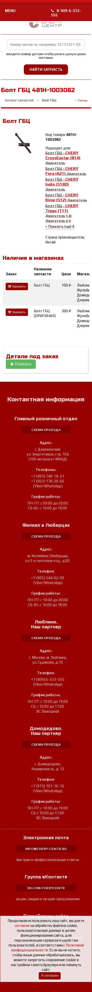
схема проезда (46, 430)
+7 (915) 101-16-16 (47, 786)
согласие (22, 925)
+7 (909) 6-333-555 (47, 679)
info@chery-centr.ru (46, 849)
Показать (20, 364)
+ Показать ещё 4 (59, 226)
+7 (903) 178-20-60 (47, 481)
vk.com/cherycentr (46, 888)
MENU (10, 11)
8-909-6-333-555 (66, 13)
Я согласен (49, 975)
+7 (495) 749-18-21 (47, 476)
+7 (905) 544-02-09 (47, 578)
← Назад (80, 100)
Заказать (17, 286)
